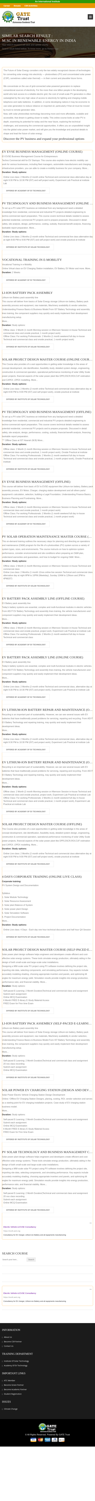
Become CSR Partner (13, 1389)
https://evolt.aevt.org (11, 1277)
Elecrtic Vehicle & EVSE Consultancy (19, 1273)
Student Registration (13, 1447)
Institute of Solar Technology (16, 1410)
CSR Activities (31, 5)
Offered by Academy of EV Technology (26, 193)
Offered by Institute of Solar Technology (28, 251)
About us (8, 1384)
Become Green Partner (14, 1436)
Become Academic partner (15, 1442)
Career (7, 5)
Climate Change (10, 1463)
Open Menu (90, 16)
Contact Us (8, 1394)
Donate (17, 5)
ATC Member (9, 1431)
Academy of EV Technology (15, 1415)
